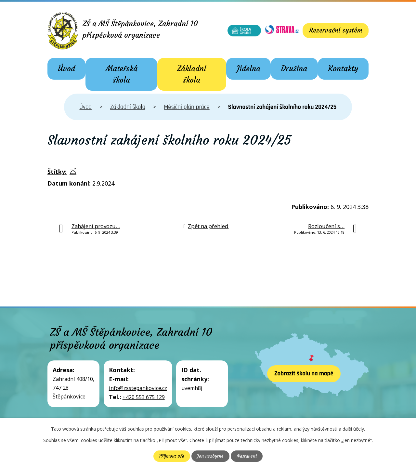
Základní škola (191, 74)
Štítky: (57, 172)
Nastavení (247, 456)
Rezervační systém (334, 30)
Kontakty (343, 68)
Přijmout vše (171, 456)
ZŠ (73, 172)
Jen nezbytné (210, 456)
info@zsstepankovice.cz (138, 388)
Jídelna (248, 68)
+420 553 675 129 (144, 397)
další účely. (354, 429)
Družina (294, 68)
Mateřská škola (121, 74)
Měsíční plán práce (187, 107)
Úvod (66, 68)
